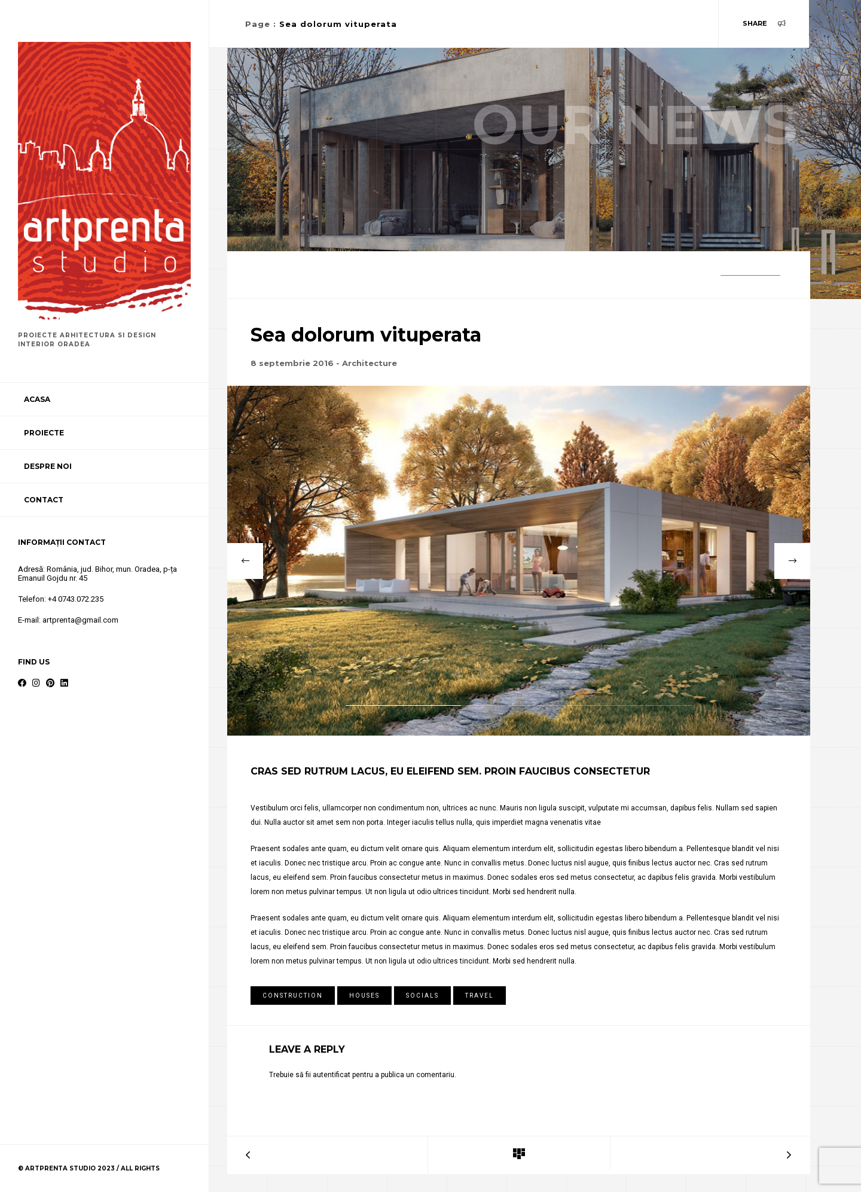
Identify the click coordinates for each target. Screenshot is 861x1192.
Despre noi (48, 466)
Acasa (37, 399)
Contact (43, 499)
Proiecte (44, 432)
